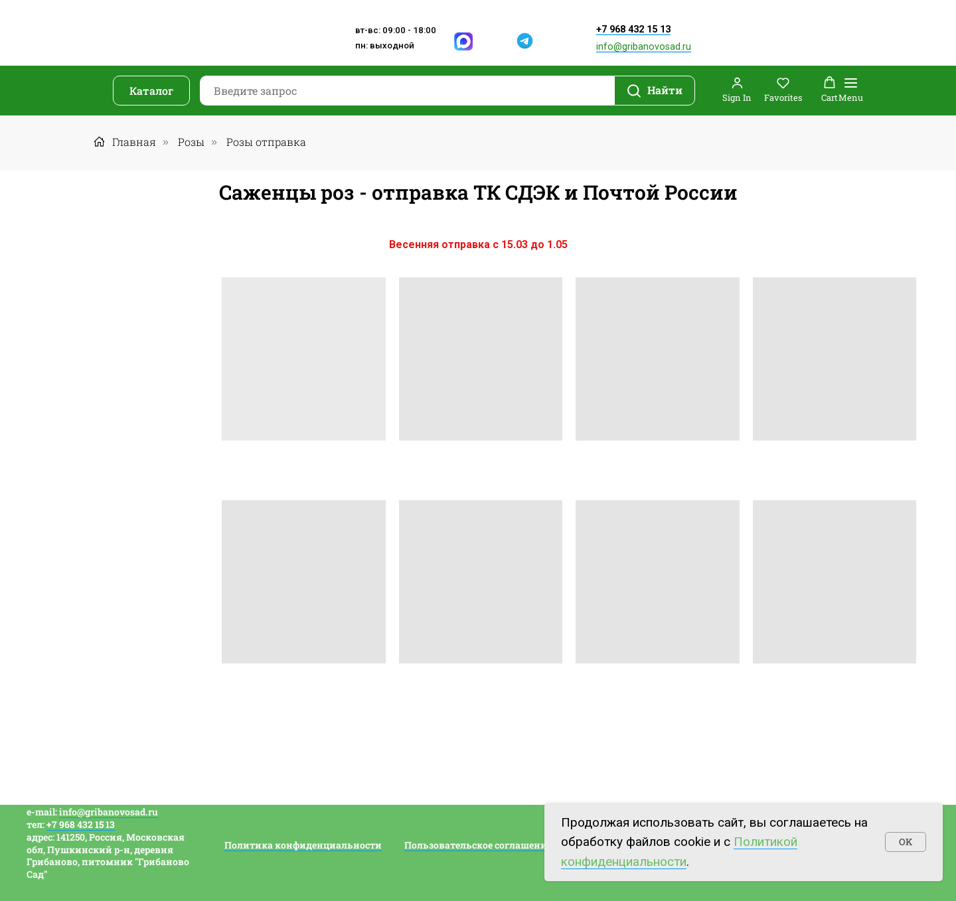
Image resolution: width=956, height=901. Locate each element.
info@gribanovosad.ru (643, 46)
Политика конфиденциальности (303, 845)
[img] (496, 42)
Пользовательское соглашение (478, 845)
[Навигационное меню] (850, 91)
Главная (124, 141)
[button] (737, 90)
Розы (191, 141)
